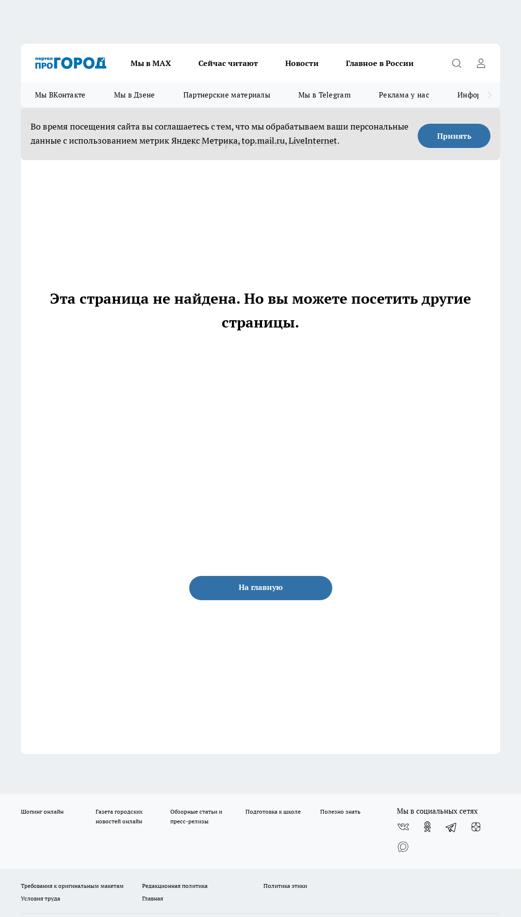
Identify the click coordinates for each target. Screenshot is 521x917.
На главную (261, 587)
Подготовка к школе (273, 811)
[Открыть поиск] (456, 63)
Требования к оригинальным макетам (72, 885)
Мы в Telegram (324, 94)
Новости (302, 63)
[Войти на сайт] (480, 63)
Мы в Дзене (134, 94)
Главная (152, 898)
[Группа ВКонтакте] (403, 826)
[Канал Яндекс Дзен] (476, 826)
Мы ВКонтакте (60, 94)
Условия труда (40, 898)
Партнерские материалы (226, 94)
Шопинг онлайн (42, 811)
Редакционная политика (175, 885)
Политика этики (285, 885)
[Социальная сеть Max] (403, 846)
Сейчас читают (228, 63)
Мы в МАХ (150, 63)
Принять (454, 136)
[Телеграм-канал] (452, 826)
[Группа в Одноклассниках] (427, 826)
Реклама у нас (404, 94)
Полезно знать (340, 811)
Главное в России (380, 63)
